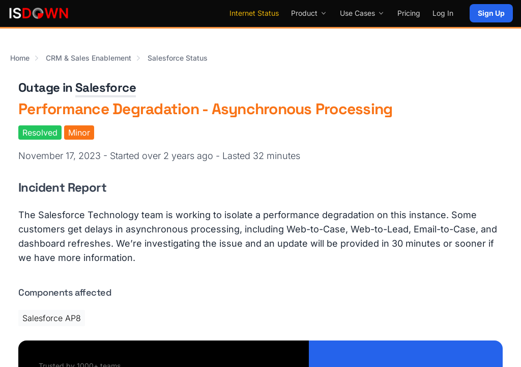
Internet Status (254, 13)
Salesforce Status (178, 58)
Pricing (408, 13)
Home (20, 58)
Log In (442, 13)
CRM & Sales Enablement (88, 58)
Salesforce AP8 (51, 318)
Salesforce (105, 87)
